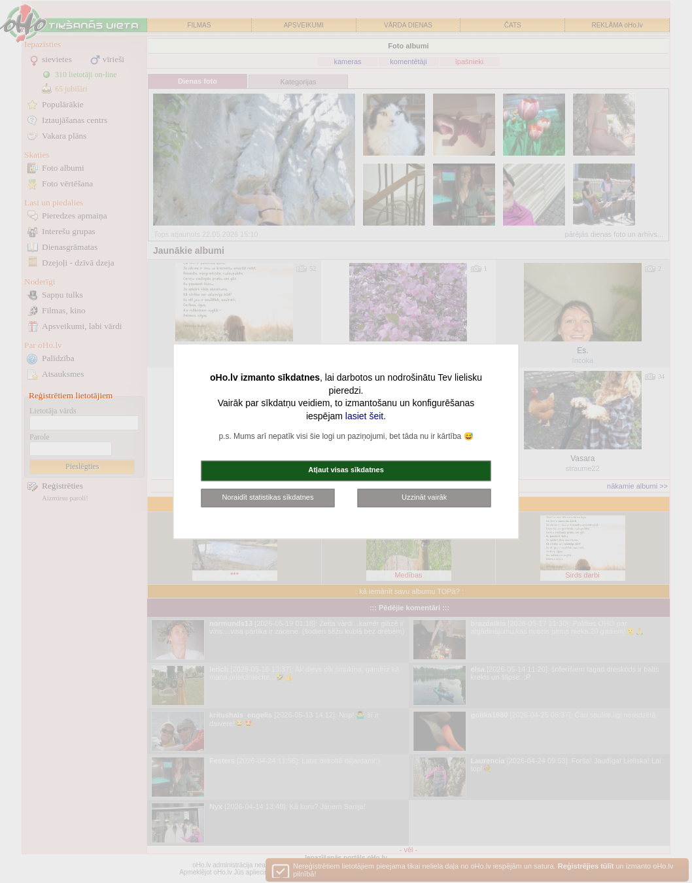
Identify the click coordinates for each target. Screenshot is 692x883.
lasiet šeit (364, 416)
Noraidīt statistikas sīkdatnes (267, 497)
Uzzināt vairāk (424, 497)
